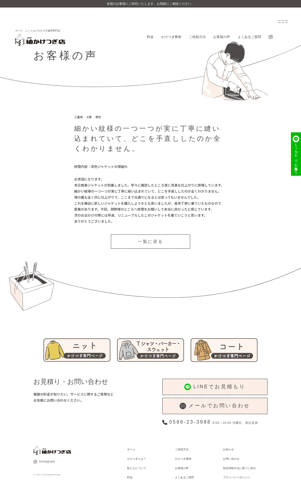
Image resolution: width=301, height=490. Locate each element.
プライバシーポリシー (236, 477)
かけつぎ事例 (171, 37)
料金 (150, 37)
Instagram (44, 461)
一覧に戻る (150, 241)
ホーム (131, 449)
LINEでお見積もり (215, 387)
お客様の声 (221, 37)
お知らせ (228, 449)
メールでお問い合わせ (215, 406)
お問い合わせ (231, 458)
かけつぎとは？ (136, 458)
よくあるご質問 (249, 37)
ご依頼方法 (197, 37)
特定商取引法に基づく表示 (239, 468)
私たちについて (136, 468)
